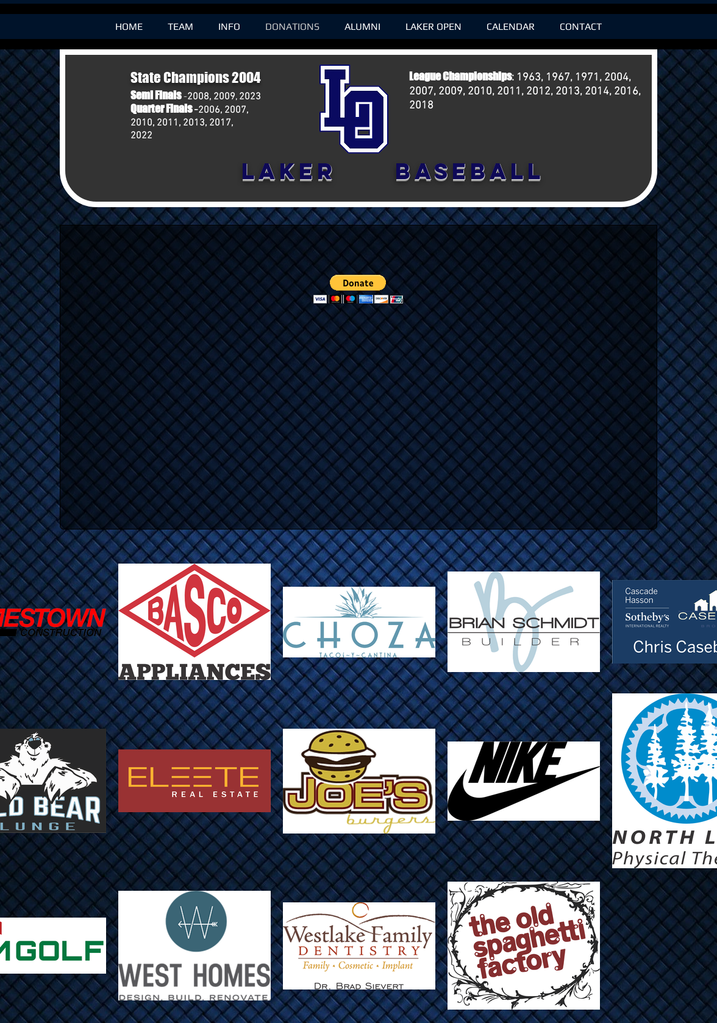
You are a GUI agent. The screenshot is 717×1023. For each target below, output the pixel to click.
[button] (358, 289)
